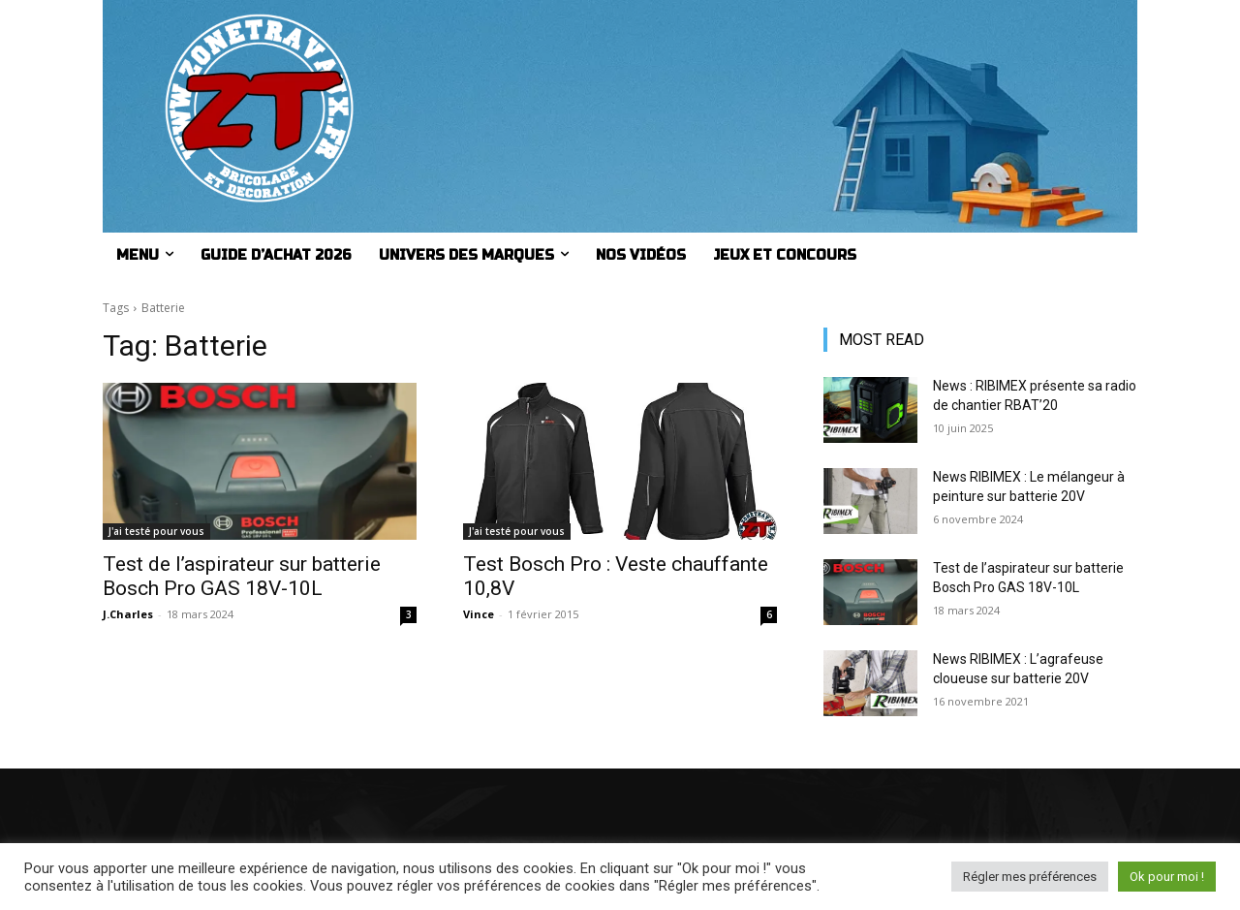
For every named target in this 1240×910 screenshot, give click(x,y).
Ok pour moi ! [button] (1167, 876)
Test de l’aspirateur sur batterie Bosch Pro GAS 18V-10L (242, 576)
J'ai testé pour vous (156, 531)
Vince (478, 614)
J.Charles (128, 614)
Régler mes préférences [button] (1030, 876)
